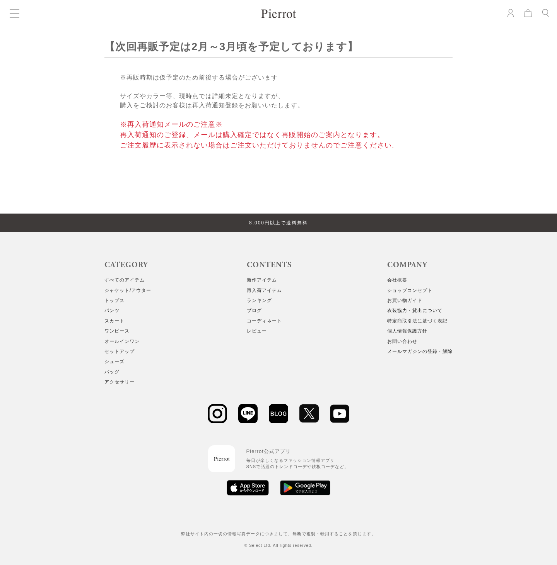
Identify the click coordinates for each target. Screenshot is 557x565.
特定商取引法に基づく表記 (417, 321)
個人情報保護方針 (407, 331)
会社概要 (397, 280)
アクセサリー (119, 382)
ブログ (254, 310)
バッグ (112, 372)
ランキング (259, 300)
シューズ (114, 361)
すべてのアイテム (124, 280)
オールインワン (122, 341)
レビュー (257, 331)
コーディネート (264, 321)
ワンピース (117, 331)
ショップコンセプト (409, 290)
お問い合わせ (402, 341)
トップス (114, 300)
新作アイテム (262, 280)
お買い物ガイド (404, 300)
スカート (114, 321)
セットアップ (119, 351)
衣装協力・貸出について (415, 310)
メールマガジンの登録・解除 (420, 351)
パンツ (112, 310)
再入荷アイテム (264, 290)
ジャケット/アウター (127, 290)
